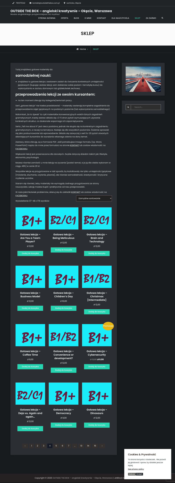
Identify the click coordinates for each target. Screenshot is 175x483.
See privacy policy (136, 469)
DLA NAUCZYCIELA (120, 18)
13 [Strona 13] (81, 446)
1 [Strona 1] (31, 446)
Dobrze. (132, 474)
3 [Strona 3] (43, 446)
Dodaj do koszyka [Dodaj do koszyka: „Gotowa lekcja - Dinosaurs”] (97, 425)
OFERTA (64, 18)
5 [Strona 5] (56, 446)
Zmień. (139, 474)
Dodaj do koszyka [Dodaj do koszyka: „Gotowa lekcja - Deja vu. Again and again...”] (30, 429)
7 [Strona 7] (68, 446)
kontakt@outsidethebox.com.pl (46, 3)
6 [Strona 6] (62, 446)
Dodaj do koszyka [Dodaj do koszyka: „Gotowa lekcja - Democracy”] (63, 425)
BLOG (76, 18)
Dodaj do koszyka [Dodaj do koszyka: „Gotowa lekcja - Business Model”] (30, 308)
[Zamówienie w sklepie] (94, 198)
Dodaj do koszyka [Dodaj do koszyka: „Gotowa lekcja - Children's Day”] (63, 308)
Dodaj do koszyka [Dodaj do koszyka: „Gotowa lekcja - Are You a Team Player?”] (30, 253)
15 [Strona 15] (95, 446)
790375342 (20, 3)
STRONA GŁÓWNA (46, 18)
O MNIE (88, 18)
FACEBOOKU (21, 148)
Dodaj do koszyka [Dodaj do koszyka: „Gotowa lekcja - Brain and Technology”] (97, 253)
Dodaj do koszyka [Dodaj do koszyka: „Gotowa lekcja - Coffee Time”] (30, 367)
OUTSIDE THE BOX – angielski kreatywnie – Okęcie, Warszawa (61, 11)
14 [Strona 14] (88, 446)
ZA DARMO (151, 18)
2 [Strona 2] (37, 446)
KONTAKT (101, 18)
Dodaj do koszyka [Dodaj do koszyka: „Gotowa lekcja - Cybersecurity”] (97, 367)
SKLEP (137, 18)
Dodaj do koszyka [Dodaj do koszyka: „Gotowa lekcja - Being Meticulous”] (63, 250)
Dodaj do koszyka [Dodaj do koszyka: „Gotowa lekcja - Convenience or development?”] (63, 370)
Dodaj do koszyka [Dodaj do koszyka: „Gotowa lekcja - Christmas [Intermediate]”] (97, 312)
